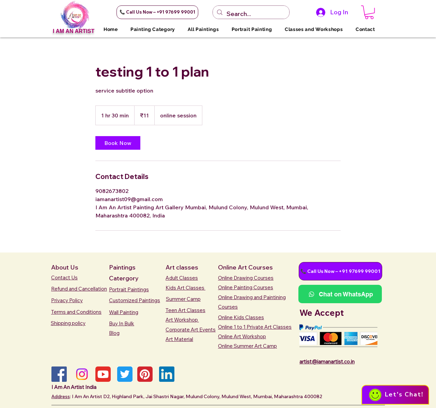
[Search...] (251, 14)
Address (60, 396)
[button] (157, 12)
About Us (64, 267)
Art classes (182, 267)
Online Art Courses (245, 267)
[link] (117, 143)
